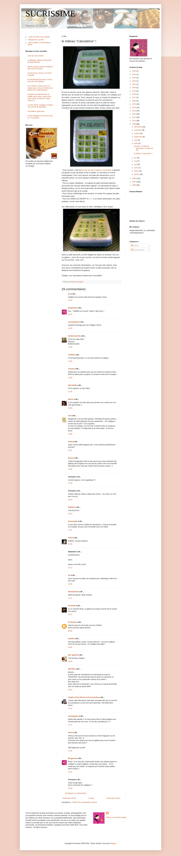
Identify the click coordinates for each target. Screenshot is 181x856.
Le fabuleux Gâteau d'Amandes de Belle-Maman (39, 61)
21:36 (70, 483)
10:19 (70, 514)
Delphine (71, 507)
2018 (134, 94)
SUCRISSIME (50, 13)
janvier (137, 174)
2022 (134, 81)
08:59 (70, 631)
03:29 (70, 500)
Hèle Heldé (72, 385)
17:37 (70, 725)
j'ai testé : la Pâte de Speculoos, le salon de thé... (143, 148)
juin (135, 158)
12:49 (70, 347)
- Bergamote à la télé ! (36, 40)
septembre (138, 137)
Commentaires (137, 250)
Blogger (113, 843)
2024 (134, 78)
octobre (137, 133)
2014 (134, 108)
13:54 (70, 408)
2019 (134, 91)
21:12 (70, 568)
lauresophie (72, 521)
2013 (134, 111)
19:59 (70, 544)
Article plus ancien (113, 798)
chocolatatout (73, 322)
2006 (134, 185)
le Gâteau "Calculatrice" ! (143, 154)
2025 (134, 74)
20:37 (70, 615)
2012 (134, 114)
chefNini (71, 355)
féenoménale (73, 592)
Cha (69, 416)
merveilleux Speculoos (36, 111)
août (136, 140)
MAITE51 (71, 669)
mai (135, 161)
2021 (134, 84)
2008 (134, 178)
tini (69, 575)
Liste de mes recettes (36, 56)
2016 (134, 101)
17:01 (70, 530)
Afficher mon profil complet (116, 817)
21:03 (70, 690)
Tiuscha (71, 369)
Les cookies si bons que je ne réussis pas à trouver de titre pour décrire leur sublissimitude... (40, 88)
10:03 (70, 300)
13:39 (70, 392)
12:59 (70, 378)
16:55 (70, 647)
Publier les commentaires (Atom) (84, 802)
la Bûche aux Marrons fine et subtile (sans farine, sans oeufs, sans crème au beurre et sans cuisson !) (39, 97)
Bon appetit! (73, 655)
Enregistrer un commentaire (75, 793)
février (136, 171)
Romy (70, 733)
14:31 (70, 450)
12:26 (70, 328)
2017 (134, 97)
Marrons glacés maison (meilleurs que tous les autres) (40, 68)
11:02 (70, 751)
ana (69, 294)
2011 (134, 117)
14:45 (70, 469)
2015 (134, 104)
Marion (71, 399)
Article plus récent (69, 798)
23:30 (70, 772)
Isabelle (71, 639)
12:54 (70, 708)
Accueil (91, 798)
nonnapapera (73, 716)
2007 (134, 182)
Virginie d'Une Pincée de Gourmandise (83, 697)
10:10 (70, 314)
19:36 (70, 584)
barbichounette (74, 336)
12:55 (70, 361)
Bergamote (72, 308)
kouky (70, 442)
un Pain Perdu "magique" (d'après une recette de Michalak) (40, 106)
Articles (135, 246)
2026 (134, 71)
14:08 (70, 434)
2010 (134, 121)
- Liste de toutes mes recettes (39, 37)
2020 (134, 88)
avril (136, 164)
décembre (138, 127)
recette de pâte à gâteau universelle (96, 170)
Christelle (72, 606)
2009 (134, 124)
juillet (136, 143)
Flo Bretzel (72, 622)
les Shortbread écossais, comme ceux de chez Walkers (40, 81)
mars (136, 168)
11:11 (70, 598)
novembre (138, 130)
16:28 (70, 788)
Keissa (71, 458)
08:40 (70, 661)
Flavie (70, 538)
